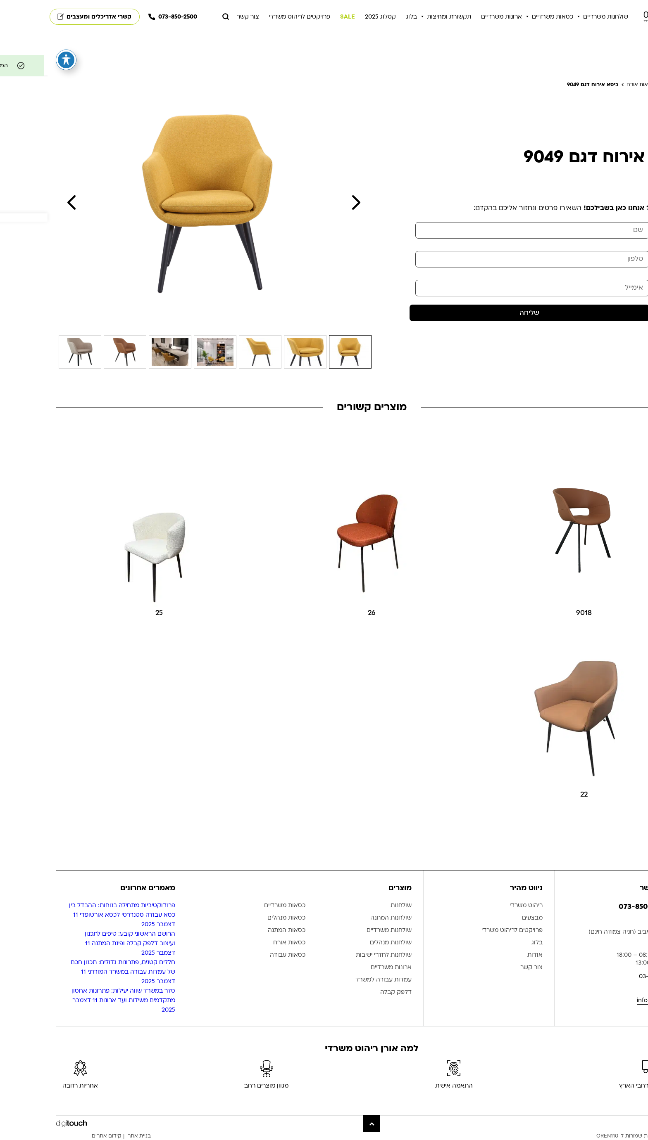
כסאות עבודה (240, 955)
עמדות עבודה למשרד (336, 980)
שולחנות (353, 905)
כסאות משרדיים (505, 17)
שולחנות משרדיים (558, 17)
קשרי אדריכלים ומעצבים (47, 17)
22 (536, 794)
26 (324, 612)
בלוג (363, 17)
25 (111, 612)
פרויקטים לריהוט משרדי (252, 17)
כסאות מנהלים (239, 918)
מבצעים (484, 918)
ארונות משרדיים (454, 17)
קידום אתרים (59, 1136)
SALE (300, 17)
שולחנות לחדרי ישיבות (336, 955)
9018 (536, 612)
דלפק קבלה (348, 992)
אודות (487, 955)
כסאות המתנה (239, 930)
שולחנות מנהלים (343, 942)
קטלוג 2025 (332, 17)
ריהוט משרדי (478, 905)
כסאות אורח (242, 942)
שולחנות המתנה (343, 918)
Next (309, 202)
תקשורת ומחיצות (401, 17)
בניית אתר (91, 1136)
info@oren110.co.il (614, 1000)
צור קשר (200, 17)
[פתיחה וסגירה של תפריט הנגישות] (19, 60)
